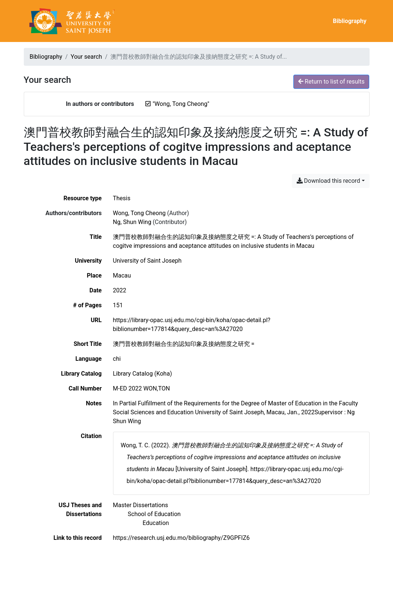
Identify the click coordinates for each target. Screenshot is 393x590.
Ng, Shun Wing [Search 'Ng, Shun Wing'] (132, 222)
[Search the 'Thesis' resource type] (122, 198)
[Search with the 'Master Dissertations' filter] (140, 505)
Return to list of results (331, 81)
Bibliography (349, 21)
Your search (86, 56)
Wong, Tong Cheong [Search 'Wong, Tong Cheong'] (139, 213)
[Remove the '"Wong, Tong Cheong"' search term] (180, 103)
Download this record (328, 180)
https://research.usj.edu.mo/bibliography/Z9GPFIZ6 (181, 537)
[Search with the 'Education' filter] (156, 522)
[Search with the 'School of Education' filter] (154, 514)
